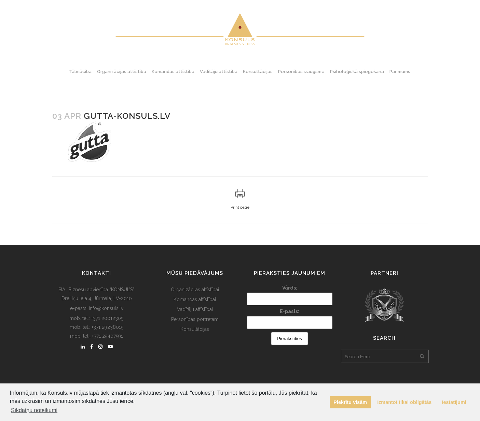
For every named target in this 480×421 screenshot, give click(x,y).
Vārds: (289, 288)
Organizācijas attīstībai (195, 289)
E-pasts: (289, 311)
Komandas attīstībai (195, 299)
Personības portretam (195, 319)
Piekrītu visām (350, 402)
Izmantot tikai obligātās (404, 402)
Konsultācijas (194, 329)
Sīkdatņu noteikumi (34, 410)
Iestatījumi (454, 402)
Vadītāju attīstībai (195, 309)
